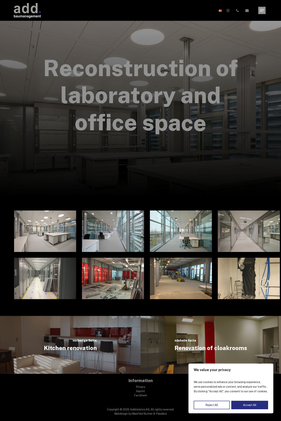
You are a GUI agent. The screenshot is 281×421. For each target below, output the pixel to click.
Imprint (140, 391)
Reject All (211, 405)
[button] (262, 10)
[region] (230, 388)
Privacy (140, 386)
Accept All (249, 405)
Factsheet (140, 395)
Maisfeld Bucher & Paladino (149, 413)
